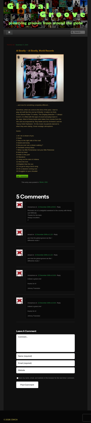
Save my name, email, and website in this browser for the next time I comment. (46, 378)
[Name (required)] (45, 356)
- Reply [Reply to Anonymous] (58, 207)
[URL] (45, 370)
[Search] (78, 32)
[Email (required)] (45, 363)
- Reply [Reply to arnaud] (55, 234)
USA (46, 182)
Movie (41, 182)
